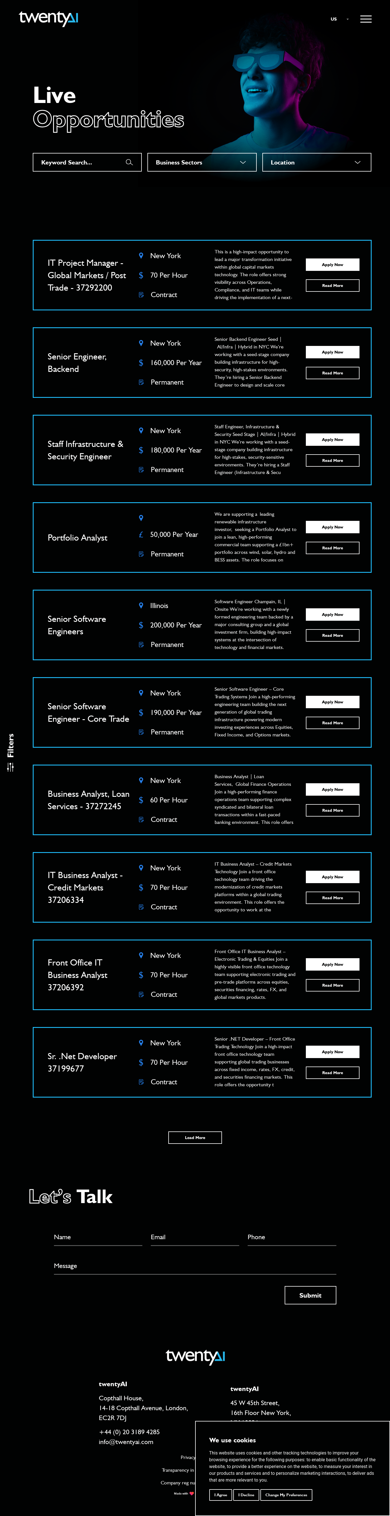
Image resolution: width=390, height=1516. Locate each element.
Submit (310, 1295)
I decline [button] (246, 1495)
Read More (332, 285)
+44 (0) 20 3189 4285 (129, 1432)
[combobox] (336, 19)
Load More (195, 1137)
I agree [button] (220, 1495)
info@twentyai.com (126, 1442)
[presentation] (97, 1297)
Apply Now (332, 264)
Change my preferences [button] (286, 1495)
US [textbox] (334, 19)
